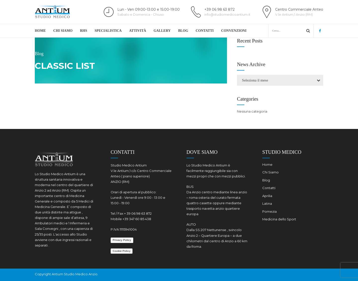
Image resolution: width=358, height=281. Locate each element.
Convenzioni (234, 31)
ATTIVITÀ (137, 31)
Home (40, 31)
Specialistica (108, 31)
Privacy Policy (122, 240)
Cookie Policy (122, 250)
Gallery (162, 31)
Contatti (205, 31)
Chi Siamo (62, 31)
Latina (267, 203)
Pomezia (269, 211)
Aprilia (267, 196)
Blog (183, 31)
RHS (83, 31)
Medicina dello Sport (279, 219)
